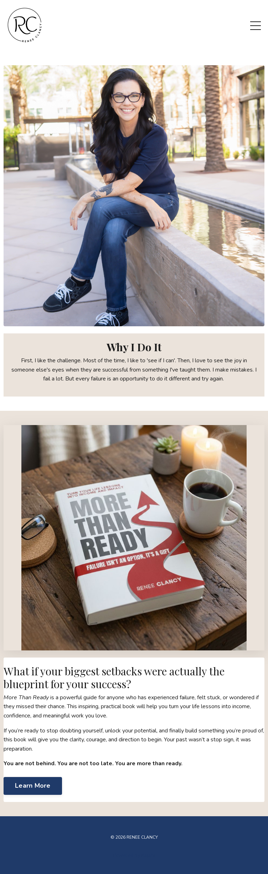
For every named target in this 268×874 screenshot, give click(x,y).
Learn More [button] (33, 785)
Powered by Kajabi (134, 855)
